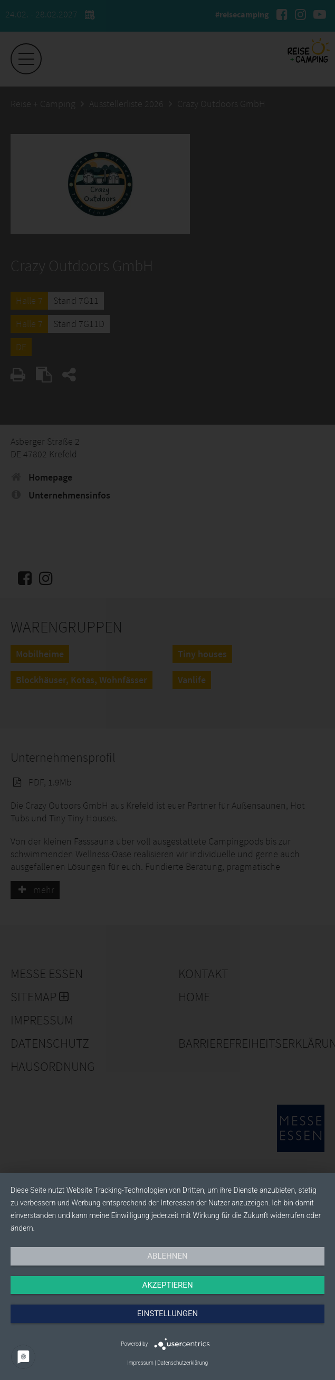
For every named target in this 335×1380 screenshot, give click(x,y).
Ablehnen (167, 1256)
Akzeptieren (167, 1285)
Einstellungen (167, 1313)
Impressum (140, 1363)
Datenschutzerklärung (182, 1363)
